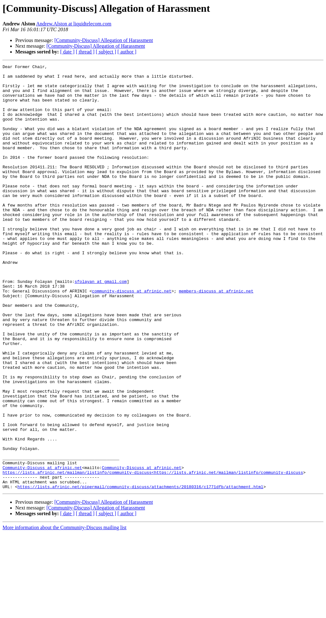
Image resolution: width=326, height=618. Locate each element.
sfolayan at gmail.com (100, 325)
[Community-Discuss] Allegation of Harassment (103, 40)
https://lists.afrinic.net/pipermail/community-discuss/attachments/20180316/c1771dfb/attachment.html (140, 571)
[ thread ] (85, 51)
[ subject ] (106, 51)
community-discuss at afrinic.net (132, 337)
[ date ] (67, 51)
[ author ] (127, 51)
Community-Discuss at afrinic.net (42, 548)
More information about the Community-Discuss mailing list (64, 612)
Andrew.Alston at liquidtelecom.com (73, 23)
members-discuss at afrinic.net (216, 337)
